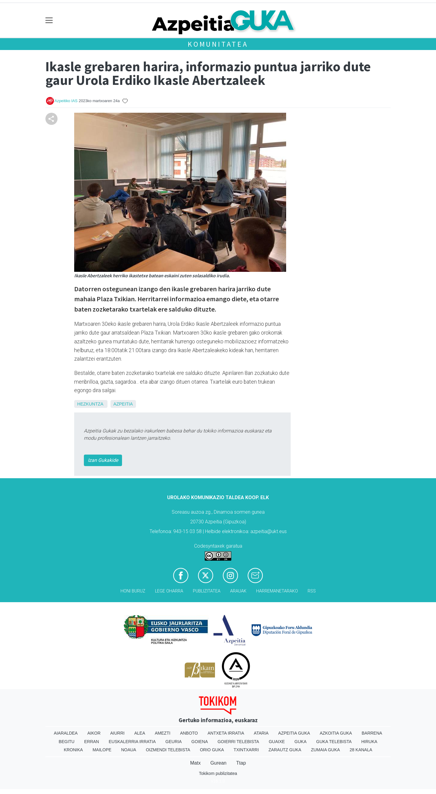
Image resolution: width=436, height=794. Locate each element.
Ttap (241, 763)
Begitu (66, 741)
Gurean (218, 763)
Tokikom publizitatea (218, 773)
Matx (195, 763)
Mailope (102, 749)
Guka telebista (334, 741)
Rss (312, 591)
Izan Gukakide (103, 460)
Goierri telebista (238, 741)
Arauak (238, 591)
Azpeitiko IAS (66, 100)
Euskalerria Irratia (132, 741)
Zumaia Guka (325, 749)
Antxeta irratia (226, 733)
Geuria (173, 741)
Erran (91, 741)
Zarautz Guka (285, 749)
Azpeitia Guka (294, 733)
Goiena (199, 741)
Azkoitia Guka (336, 733)
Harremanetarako (277, 591)
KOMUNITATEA (218, 44)
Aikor (94, 733)
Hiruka (369, 741)
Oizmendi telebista (168, 749)
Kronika (73, 749)
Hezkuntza (90, 404)
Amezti (162, 733)
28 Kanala (361, 749)
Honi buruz (133, 591)
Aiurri (117, 733)
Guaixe (277, 741)
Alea (139, 733)
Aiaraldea (66, 733)
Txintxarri (246, 749)
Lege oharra (169, 591)
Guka (301, 741)
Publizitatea (206, 591)
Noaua (128, 749)
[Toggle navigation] (49, 20)
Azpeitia (123, 404)
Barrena (372, 733)
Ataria (261, 733)
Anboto (189, 733)
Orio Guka (212, 749)
